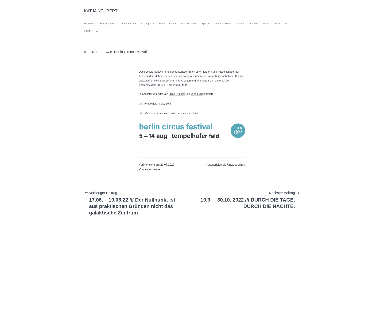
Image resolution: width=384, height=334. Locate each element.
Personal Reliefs (223, 23)
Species (206, 23)
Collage (240, 23)
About (277, 23)
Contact (88, 30)
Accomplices (147, 23)
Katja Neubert (101, 11)
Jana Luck (197, 93)
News (266, 23)
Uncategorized (236, 164)
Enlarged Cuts (128, 23)
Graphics (253, 23)
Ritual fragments (108, 23)
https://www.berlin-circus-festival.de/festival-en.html (168, 113)
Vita (286, 23)
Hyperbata (89, 23)
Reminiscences (189, 23)
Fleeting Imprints (167, 23)
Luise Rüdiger (177, 93)
